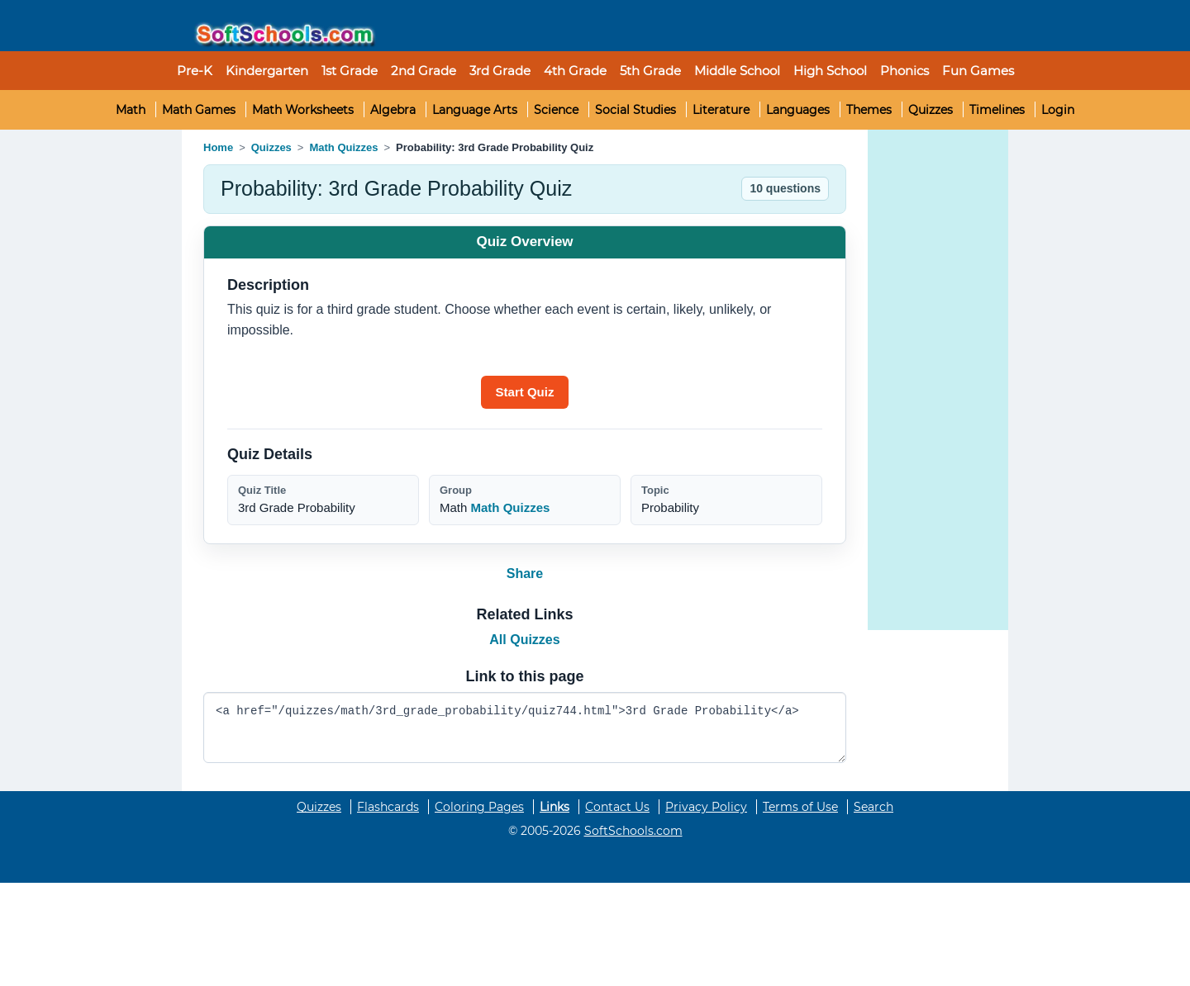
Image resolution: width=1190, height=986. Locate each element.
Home (218, 147)
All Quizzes (524, 640)
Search (873, 806)
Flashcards (388, 806)
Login (1057, 109)
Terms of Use (800, 806)
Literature (721, 109)
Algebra (393, 109)
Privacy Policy (706, 806)
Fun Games (978, 70)
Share (525, 573)
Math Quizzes (343, 147)
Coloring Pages (479, 806)
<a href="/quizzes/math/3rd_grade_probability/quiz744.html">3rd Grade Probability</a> (524, 728)
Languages (798, 109)
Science (556, 109)
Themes (869, 109)
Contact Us (617, 806)
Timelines (997, 109)
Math (130, 109)
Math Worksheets (303, 109)
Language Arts (474, 109)
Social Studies (635, 109)
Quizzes (930, 109)
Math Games (199, 109)
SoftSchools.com (633, 830)
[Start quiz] (525, 392)
